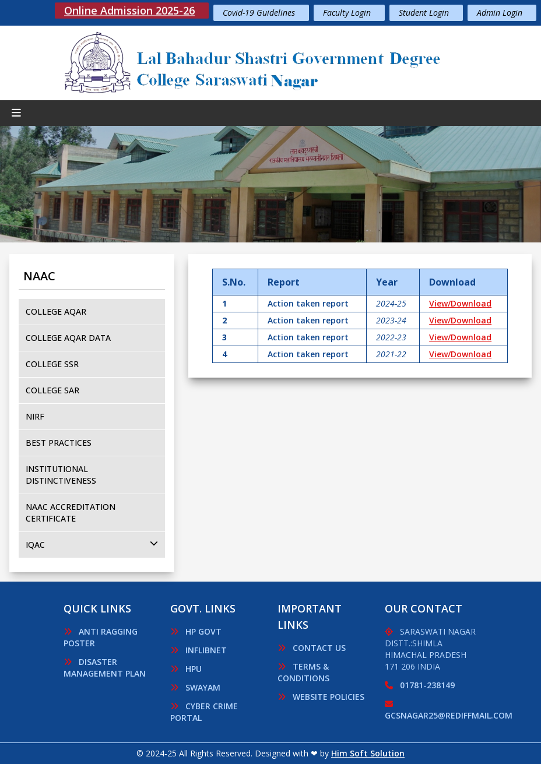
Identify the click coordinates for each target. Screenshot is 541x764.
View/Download (460, 303)
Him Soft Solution (368, 753)
